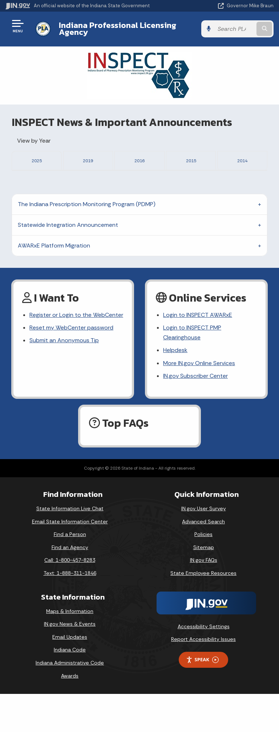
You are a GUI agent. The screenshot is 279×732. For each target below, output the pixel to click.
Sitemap (203, 585)
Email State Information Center (70, 559)
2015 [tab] (191, 160)
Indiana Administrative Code (70, 701)
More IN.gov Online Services (199, 401)
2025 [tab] (36, 160)
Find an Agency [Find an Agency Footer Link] (70, 585)
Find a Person (70, 572)
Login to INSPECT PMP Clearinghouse (192, 370)
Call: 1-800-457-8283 (69, 598)
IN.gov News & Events (70, 662)
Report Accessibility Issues (203, 677)
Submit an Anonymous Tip (64, 378)
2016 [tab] (139, 160)
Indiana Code (70, 687)
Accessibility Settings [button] (204, 664)
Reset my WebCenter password (71, 365)
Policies (203, 572)
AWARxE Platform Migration (54, 283)
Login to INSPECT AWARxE (197, 353)
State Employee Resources (203, 611)
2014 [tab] (242, 160)
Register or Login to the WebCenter (76, 353)
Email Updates (69, 675)
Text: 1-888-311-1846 (70, 611)
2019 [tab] (87, 160)
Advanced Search (203, 559)
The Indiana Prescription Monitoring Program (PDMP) (86, 242)
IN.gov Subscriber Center (195, 413)
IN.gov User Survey (203, 546)
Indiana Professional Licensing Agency (117, 28)
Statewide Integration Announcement (68, 263)
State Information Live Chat (70, 546)
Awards (69, 713)
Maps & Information (69, 649)
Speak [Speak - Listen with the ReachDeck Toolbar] (202, 697)
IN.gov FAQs (203, 598)
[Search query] (234, 29)
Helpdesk (175, 388)
